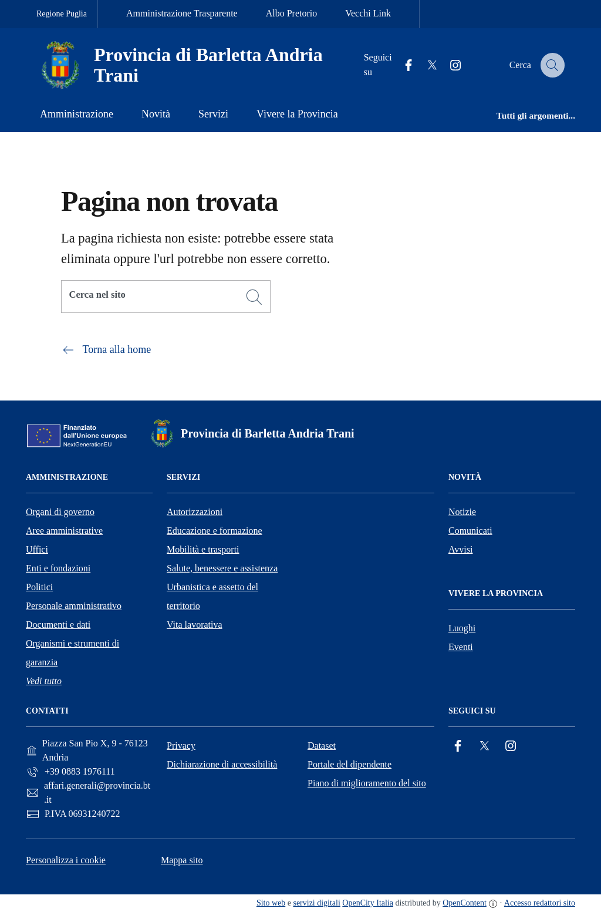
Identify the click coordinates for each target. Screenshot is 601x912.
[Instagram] (510, 746)
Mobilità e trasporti (203, 549)
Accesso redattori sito (539, 902)
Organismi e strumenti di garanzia (72, 652)
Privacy (181, 746)
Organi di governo (60, 512)
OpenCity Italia (367, 902)
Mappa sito (182, 860)
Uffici (37, 549)
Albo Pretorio (292, 13)
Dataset (322, 746)
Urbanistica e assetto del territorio (212, 596)
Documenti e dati (58, 625)
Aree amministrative (64, 531)
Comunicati (470, 531)
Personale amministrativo (73, 606)
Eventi (460, 647)
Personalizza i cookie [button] (66, 860)
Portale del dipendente (349, 764)
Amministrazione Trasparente (182, 13)
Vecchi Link (368, 13)
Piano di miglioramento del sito (367, 783)
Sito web (270, 902)
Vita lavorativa (194, 625)
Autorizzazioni (194, 512)
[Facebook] (457, 746)
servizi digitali (316, 902)
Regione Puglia (61, 13)
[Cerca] (254, 297)
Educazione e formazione (214, 531)
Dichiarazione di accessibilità (222, 764)
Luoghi (461, 628)
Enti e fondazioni (58, 568)
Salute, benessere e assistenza (222, 568)
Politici (39, 587)
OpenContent (465, 902)
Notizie (462, 512)
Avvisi (460, 549)
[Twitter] (484, 746)
